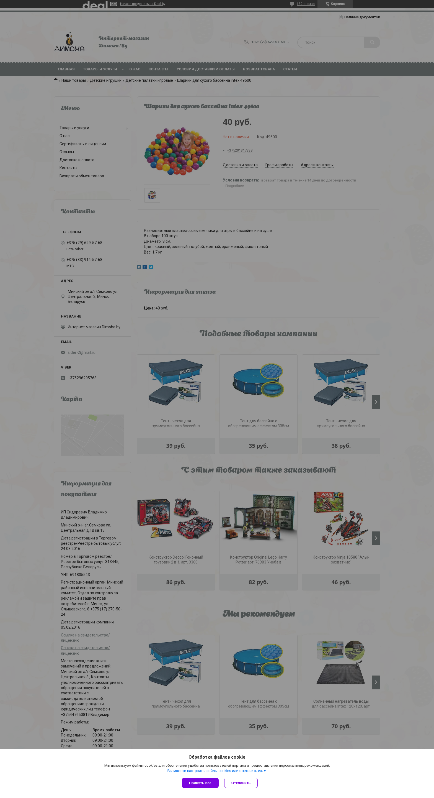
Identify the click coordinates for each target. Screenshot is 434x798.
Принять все (200, 783)
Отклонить (240, 783)
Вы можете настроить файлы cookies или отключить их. (215, 771)
